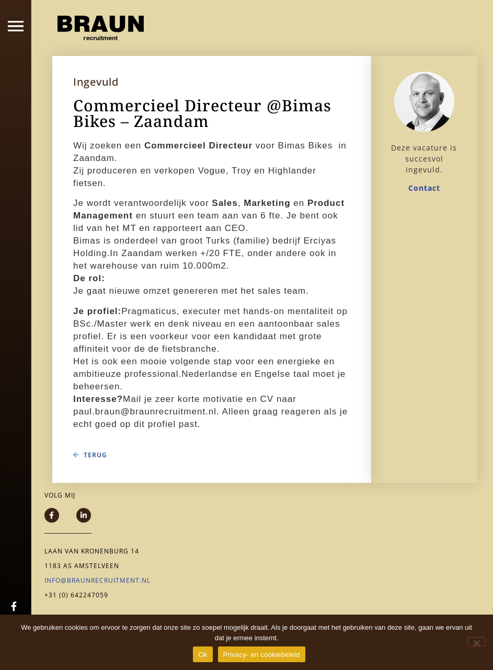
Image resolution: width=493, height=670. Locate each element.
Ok (202, 655)
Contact (424, 188)
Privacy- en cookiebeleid (261, 655)
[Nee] (476, 641)
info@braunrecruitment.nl (97, 580)
